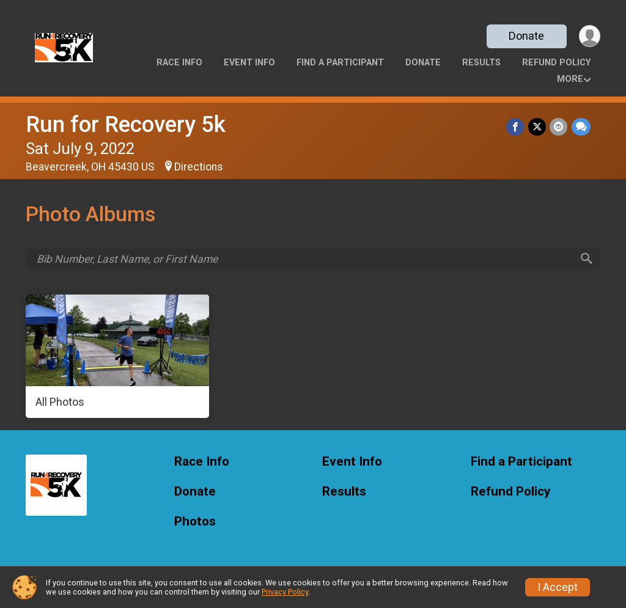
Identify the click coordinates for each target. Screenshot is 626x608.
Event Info (249, 62)
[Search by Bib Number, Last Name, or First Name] (304, 259)
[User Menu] (589, 36)
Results (481, 62)
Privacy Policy (285, 591)
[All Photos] (117, 357)
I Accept (557, 587)
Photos (195, 522)
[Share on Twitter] (538, 127)
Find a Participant (340, 62)
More (570, 79)
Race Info (179, 62)
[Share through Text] (581, 127)
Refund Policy (556, 62)
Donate (525, 35)
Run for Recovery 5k (126, 124)
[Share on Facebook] (516, 127)
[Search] (585, 259)
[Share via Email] (559, 127)
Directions (198, 167)
